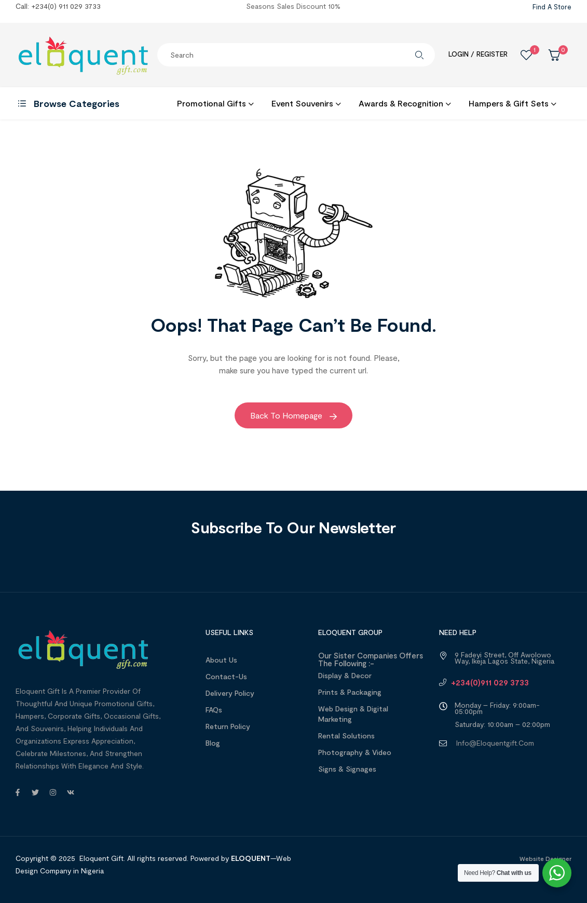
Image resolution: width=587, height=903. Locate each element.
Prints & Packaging (349, 692)
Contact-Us (226, 676)
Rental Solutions (346, 735)
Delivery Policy (230, 693)
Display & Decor (345, 675)
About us (221, 659)
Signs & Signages (347, 768)
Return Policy (228, 726)
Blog (213, 742)
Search (419, 54)
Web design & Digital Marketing (353, 713)
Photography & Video (354, 752)
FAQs (214, 709)
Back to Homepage (293, 415)
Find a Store (552, 7)
